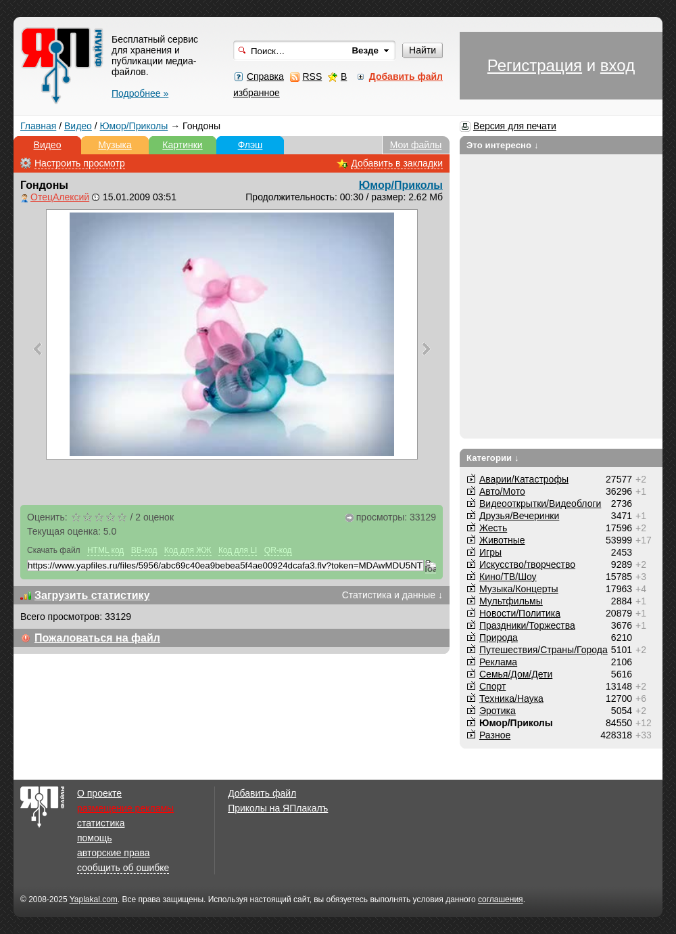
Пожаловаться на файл (97, 638)
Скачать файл (53, 550)
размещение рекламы (125, 808)
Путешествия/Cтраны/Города (543, 649)
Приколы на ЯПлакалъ (278, 808)
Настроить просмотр (79, 163)
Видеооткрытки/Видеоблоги (540, 503)
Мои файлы (416, 144)
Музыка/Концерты (518, 588)
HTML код (105, 550)
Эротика (497, 710)
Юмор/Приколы (134, 125)
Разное (494, 735)
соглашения (500, 899)
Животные (502, 540)
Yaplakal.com (94, 899)
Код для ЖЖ (188, 550)
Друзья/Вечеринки (519, 515)
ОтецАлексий (59, 197)
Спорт (492, 686)
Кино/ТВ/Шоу (508, 576)
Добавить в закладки (397, 163)
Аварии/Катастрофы (524, 479)
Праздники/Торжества (527, 625)
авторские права (113, 852)
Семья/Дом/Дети (515, 674)
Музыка (115, 144)
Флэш (250, 144)
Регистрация (534, 65)
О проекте (99, 793)
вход (617, 65)
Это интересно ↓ (502, 145)
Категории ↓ (492, 458)
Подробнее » (140, 93)
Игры (490, 552)
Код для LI (238, 550)
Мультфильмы (511, 601)
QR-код (278, 550)
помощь (94, 837)
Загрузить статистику (92, 595)
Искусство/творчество (527, 564)
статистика (100, 823)
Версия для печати (514, 125)
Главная (38, 125)
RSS (312, 76)
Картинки (182, 144)
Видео (78, 125)
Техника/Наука (511, 698)
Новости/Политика (519, 613)
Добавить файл (262, 793)
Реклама (498, 662)
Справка (265, 76)
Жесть (493, 527)
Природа (498, 637)
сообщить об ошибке (123, 867)
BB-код (144, 550)
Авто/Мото (502, 491)
